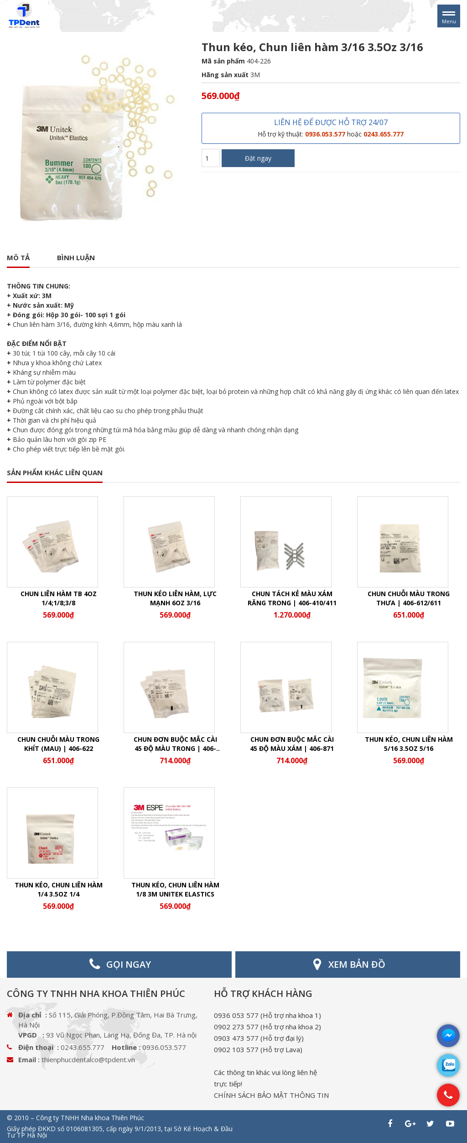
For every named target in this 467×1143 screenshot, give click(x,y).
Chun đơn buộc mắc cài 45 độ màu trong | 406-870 (175, 744)
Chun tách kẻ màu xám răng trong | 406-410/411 (292, 598)
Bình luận (76, 257)
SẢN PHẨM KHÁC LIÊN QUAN (55, 472)
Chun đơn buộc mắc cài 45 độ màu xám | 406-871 (292, 744)
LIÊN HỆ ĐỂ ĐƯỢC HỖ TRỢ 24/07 (331, 127)
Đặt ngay (258, 158)
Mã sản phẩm (223, 61)
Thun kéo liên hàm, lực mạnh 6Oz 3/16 (175, 598)
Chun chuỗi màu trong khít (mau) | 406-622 (58, 744)
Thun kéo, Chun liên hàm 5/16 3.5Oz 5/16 (409, 744)
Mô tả (18, 257)
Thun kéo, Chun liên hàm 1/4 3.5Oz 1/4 (59, 889)
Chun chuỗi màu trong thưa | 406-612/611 (409, 598)
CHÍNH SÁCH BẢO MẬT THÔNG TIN (271, 1095)
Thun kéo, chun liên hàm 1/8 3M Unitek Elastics (175, 889)
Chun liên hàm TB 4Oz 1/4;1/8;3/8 (59, 598)
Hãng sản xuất (225, 74)
